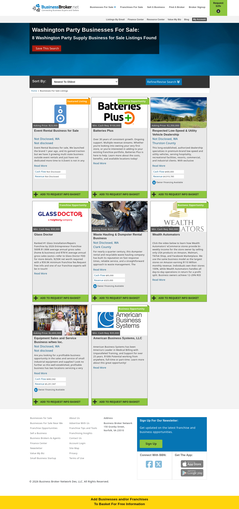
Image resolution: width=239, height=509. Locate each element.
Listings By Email (115, 19)
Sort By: (39, 81)
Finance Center (136, 19)
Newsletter (36, 448)
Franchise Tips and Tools (83, 428)
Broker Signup (197, 7)
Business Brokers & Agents (45, 438)
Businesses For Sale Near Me (46, 423)
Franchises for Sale (131, 7)
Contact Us (75, 438)
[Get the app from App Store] (192, 463)
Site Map (74, 448)
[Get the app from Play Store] (192, 472)
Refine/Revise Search (163, 82)
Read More (40, 165)
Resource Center (156, 19)
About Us (74, 418)
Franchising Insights (80, 433)
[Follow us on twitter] (158, 464)
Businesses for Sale (101, 7)
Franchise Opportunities (44, 428)
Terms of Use (76, 458)
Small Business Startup (43, 458)
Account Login (77, 443)
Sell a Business (156, 7)
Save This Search (46, 48)
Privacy (73, 453)
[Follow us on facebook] (149, 464)
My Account (199, 19)
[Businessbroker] (55, 8)
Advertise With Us (79, 423)
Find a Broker (177, 7)
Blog (186, 19)
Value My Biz (174, 19)
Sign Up (151, 444)
